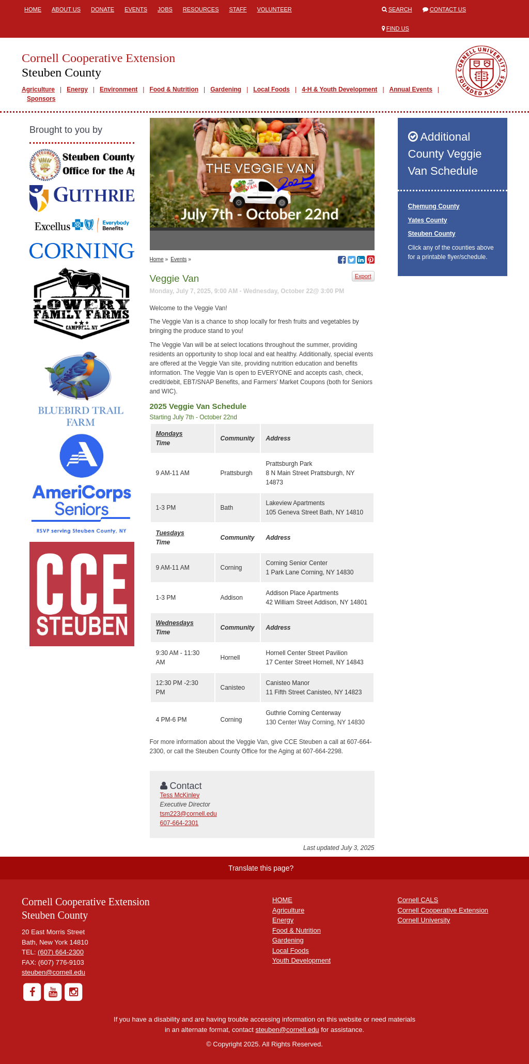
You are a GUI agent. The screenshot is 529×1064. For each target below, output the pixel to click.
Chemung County (434, 206)
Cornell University (424, 920)
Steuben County (432, 233)
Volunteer (274, 9)
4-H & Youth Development (339, 89)
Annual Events (411, 89)
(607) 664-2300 (61, 952)
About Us (66, 9)
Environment (118, 89)
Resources (201, 9)
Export (363, 276)
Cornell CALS (418, 900)
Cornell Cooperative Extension (443, 910)
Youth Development (301, 960)
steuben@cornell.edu (53, 972)
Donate (102, 9)
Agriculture (38, 89)
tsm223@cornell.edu (188, 813)
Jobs (165, 9)
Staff (238, 9)
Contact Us (448, 9)
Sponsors (41, 98)
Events (136, 9)
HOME (282, 900)
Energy (77, 89)
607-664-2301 (179, 823)
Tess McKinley (180, 795)
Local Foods (271, 89)
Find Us (397, 28)
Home (32, 9)
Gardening (225, 89)
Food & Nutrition (173, 89)
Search (400, 9)
